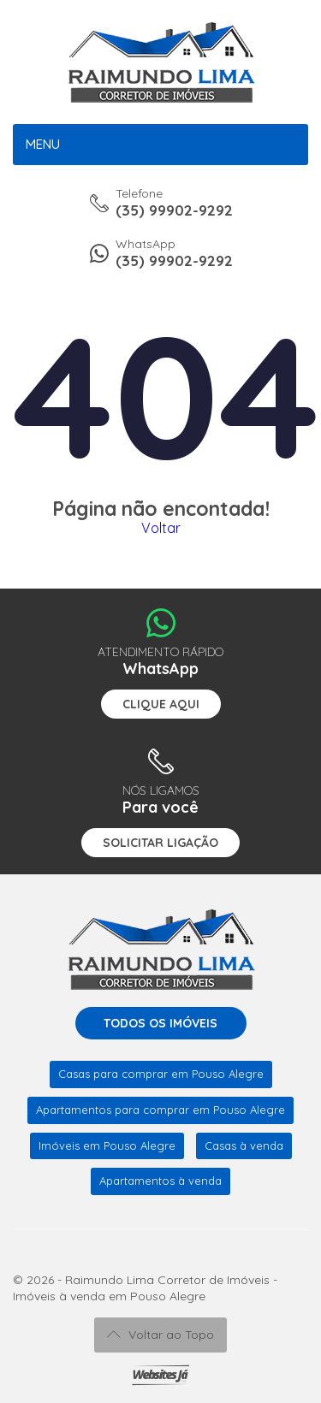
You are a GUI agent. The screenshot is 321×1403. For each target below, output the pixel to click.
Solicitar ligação (160, 842)
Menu (43, 144)
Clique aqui (160, 704)
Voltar (161, 527)
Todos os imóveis (160, 1023)
